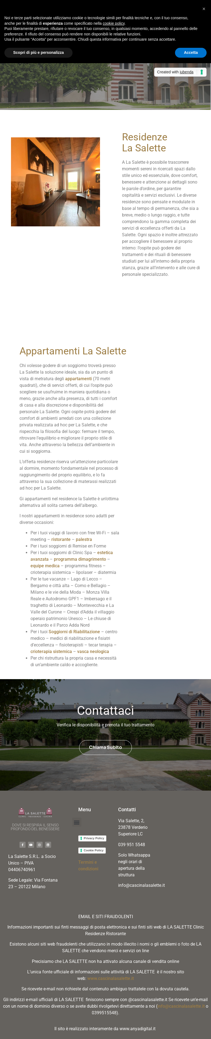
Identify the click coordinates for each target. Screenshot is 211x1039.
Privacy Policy (94, 838)
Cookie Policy (94, 850)
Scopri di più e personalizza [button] (38, 52)
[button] (76, 822)
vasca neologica (93, 651)
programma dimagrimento (80, 559)
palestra (84, 539)
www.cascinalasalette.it (110, 978)
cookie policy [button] (113, 23)
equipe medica (45, 565)
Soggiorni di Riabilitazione (74, 631)
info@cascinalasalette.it (181, 1006)
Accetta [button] (191, 52)
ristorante (61, 539)
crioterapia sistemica (51, 651)
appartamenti (78, 378)
